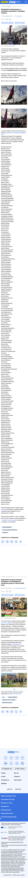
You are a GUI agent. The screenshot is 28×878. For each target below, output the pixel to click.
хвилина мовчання (7, 702)
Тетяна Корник (18, 16)
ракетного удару (6, 623)
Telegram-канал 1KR (15, 693)
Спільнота (17, 776)
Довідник (4, 783)
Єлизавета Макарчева (20, 588)
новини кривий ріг (6, 527)
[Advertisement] (14, 560)
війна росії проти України (8, 699)
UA (7, 19)
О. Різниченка (16, 644)
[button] (14, 689)
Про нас (16, 773)
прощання (5, 532)
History (3, 509)
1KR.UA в (8, 23)
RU (10, 19)
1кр (3, 697)
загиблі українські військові (9, 529)
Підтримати (4, 2)
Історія (3, 776)
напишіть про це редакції (9, 520)
